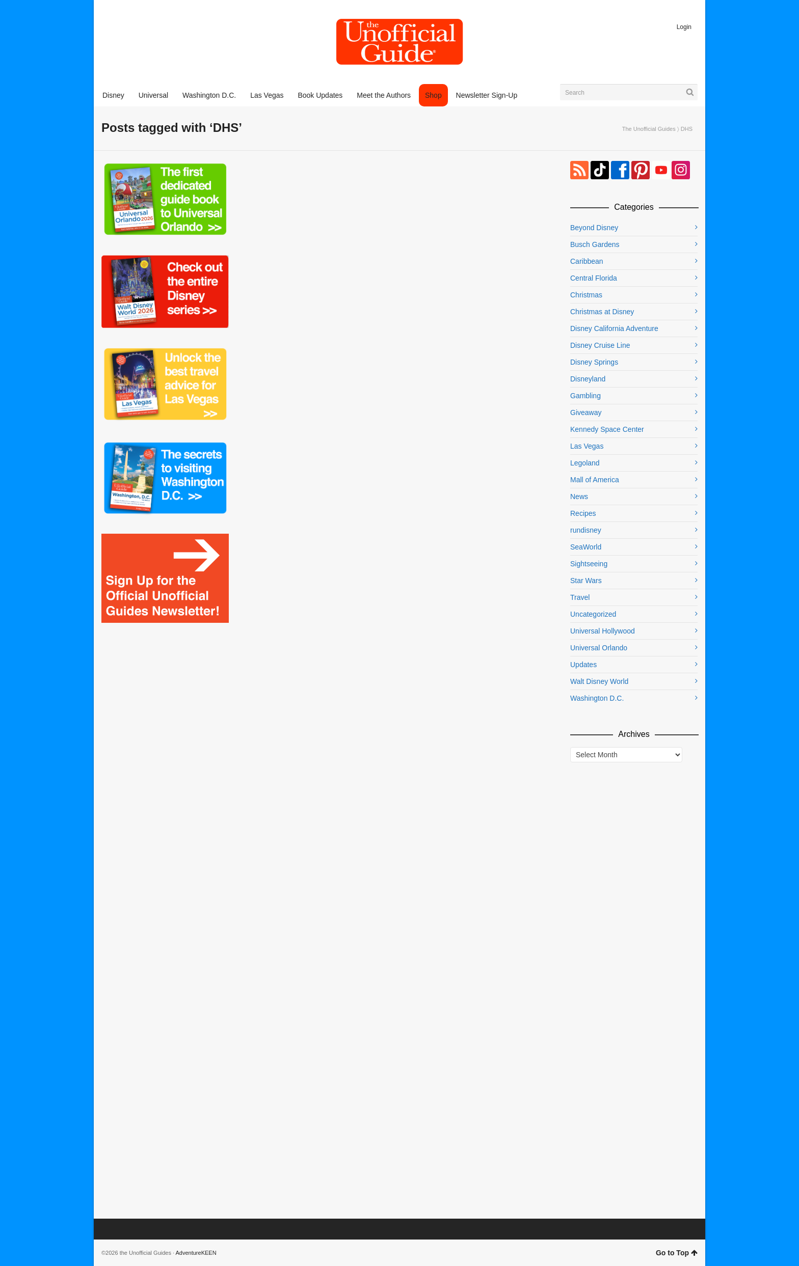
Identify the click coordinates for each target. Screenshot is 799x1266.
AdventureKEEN (196, 1253)
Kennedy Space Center (607, 429)
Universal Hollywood (602, 631)
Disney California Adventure (614, 328)
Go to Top (677, 1253)
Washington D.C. (597, 698)
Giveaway (585, 412)
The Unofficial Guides (649, 129)
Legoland (585, 463)
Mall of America (594, 480)
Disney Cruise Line (600, 345)
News (579, 496)
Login (684, 27)
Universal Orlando (598, 648)
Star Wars (586, 580)
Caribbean (586, 261)
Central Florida (593, 278)
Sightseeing (588, 564)
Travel (580, 597)
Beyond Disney (594, 228)
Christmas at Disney (602, 312)
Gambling (585, 396)
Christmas (586, 295)
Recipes (583, 513)
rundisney (585, 530)
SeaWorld (585, 547)
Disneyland (587, 379)
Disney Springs (594, 362)
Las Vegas (586, 446)
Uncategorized (593, 614)
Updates (583, 664)
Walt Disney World (599, 681)
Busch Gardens (595, 244)
